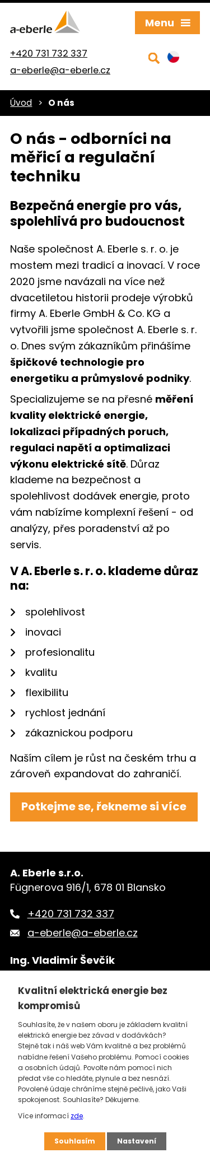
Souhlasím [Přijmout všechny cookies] (74, 1141)
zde (77, 1116)
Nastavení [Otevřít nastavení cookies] (136, 1141)
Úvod (21, 103)
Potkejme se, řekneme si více (103, 806)
